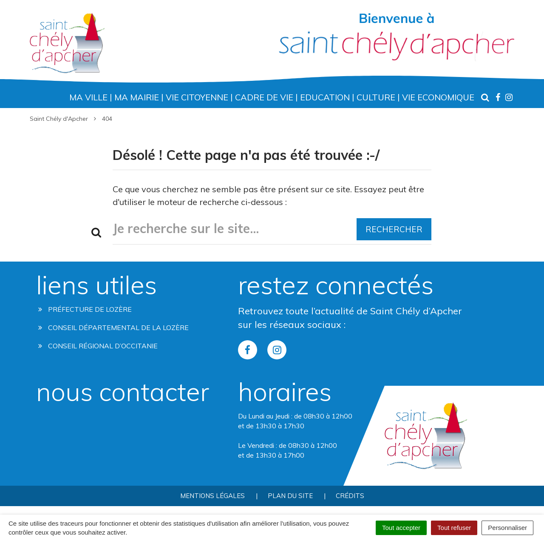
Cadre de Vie (264, 97)
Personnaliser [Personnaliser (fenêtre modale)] (507, 527)
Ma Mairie (136, 97)
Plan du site (290, 496)
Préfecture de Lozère (85, 309)
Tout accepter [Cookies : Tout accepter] (401, 527)
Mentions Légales (212, 496)
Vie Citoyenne (197, 97)
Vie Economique (438, 97)
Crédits (350, 496)
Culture (376, 97)
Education (325, 97)
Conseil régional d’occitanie (98, 346)
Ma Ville (88, 97)
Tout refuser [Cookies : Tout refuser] (454, 527)
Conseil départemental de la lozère (113, 327)
